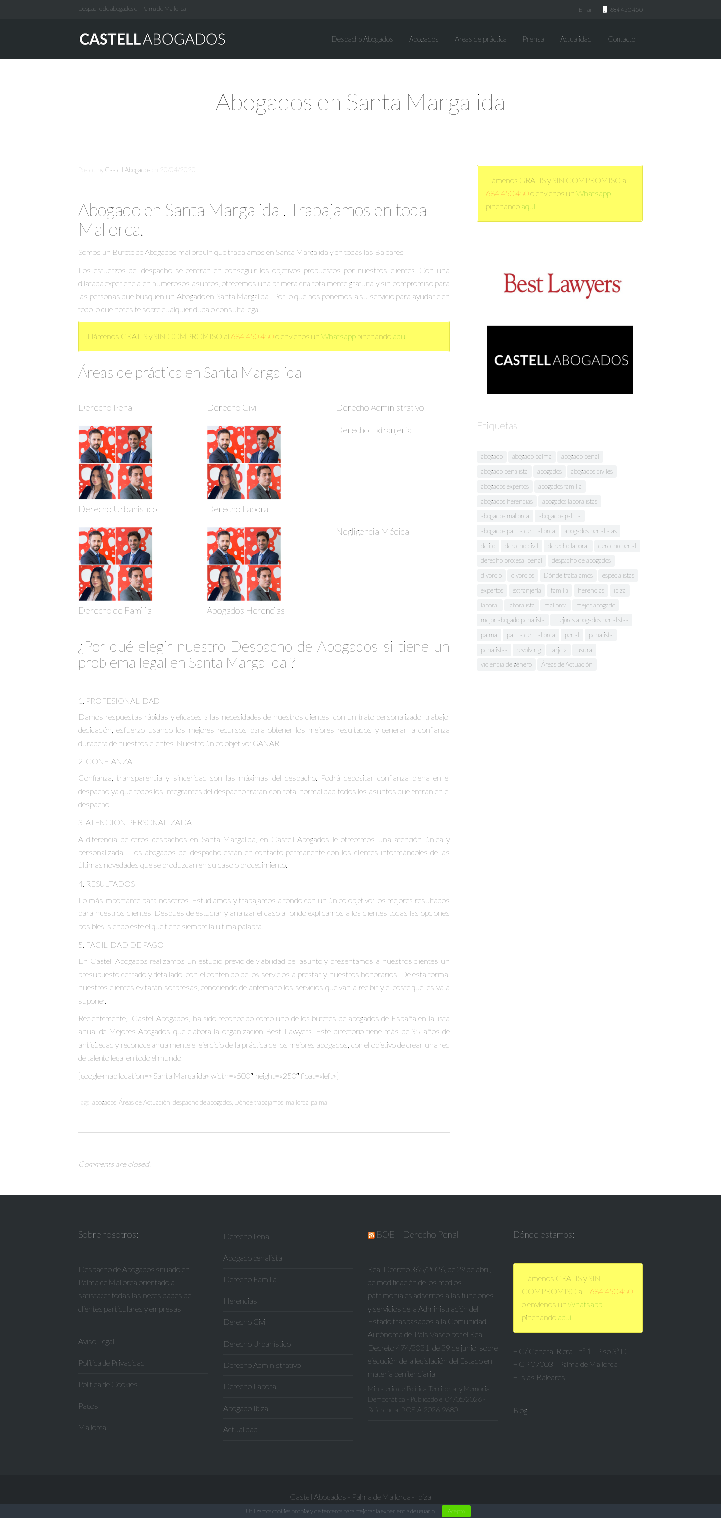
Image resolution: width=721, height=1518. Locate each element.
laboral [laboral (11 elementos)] (490, 605)
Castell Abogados (127, 170)
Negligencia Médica (372, 531)
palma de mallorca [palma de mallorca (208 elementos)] (531, 635)
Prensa (533, 38)
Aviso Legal (96, 1341)
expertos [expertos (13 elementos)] (492, 590)
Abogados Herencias (246, 610)
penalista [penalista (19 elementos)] (601, 635)
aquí (400, 336)
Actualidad (576, 38)
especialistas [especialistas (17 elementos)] (618, 575)
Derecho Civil (232, 407)
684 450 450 (252, 336)
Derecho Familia (250, 1279)
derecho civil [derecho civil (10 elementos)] (521, 546)
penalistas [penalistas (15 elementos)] (494, 650)
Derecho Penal (106, 407)
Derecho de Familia (115, 610)
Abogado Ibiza (245, 1408)
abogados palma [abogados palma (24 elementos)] (560, 516)
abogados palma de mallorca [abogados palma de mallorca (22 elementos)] (518, 531)
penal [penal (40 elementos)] (572, 635)
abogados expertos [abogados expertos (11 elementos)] (505, 486)
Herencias (240, 1300)
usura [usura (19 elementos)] (584, 650)
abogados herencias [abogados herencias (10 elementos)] (507, 501)
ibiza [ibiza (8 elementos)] (620, 590)
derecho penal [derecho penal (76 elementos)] (617, 546)
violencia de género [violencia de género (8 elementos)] (506, 664)
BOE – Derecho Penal (417, 1234)
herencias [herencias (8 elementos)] (591, 590)
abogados (104, 1102)
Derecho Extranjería (374, 429)
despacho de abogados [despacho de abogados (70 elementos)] (581, 560)
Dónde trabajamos (258, 1102)
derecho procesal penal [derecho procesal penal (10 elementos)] (511, 560)
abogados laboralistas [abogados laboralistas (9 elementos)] (569, 501)
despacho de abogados (202, 1102)
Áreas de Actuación (144, 1102)
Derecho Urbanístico (117, 509)
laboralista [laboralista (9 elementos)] (521, 605)
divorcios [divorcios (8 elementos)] (522, 575)
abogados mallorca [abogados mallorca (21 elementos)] (505, 516)
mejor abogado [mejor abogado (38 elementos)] (595, 605)
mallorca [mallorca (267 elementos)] (555, 605)
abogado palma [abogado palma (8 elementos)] (532, 456)
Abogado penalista (252, 1257)
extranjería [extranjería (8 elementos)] (527, 590)
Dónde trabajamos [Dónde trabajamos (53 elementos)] (568, 575)
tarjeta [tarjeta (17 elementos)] (558, 650)
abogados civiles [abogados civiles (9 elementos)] (592, 471)
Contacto (621, 38)
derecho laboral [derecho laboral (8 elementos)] (568, 546)
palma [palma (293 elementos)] (489, 635)
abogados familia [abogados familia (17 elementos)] (560, 486)
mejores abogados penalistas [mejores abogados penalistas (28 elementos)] (591, 620)
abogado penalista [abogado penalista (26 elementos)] (504, 471)
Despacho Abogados (362, 38)
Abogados (424, 38)
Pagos (88, 1405)
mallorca (297, 1102)
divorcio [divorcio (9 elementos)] (491, 575)
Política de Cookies (108, 1384)
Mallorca (92, 1427)
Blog (520, 1410)
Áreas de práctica (481, 38)
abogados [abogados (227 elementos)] (549, 471)
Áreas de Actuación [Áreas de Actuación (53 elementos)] (567, 664)
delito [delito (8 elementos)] (488, 546)
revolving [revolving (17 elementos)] (528, 650)
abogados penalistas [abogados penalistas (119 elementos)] (591, 531)
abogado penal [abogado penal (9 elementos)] (580, 456)
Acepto (456, 1511)
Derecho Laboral (238, 509)
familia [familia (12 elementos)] (559, 590)
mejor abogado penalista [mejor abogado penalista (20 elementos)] (513, 620)
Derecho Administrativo (380, 407)
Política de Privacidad (111, 1362)
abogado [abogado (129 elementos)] (492, 456)
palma (319, 1102)
